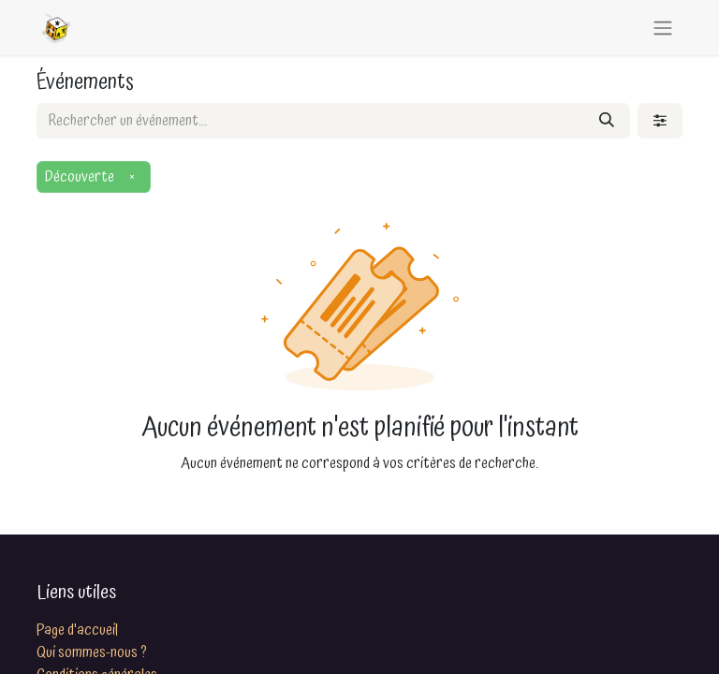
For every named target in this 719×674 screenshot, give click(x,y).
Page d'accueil (77, 630)
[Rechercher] (606, 121)
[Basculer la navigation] (662, 27)
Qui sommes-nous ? (92, 652)
